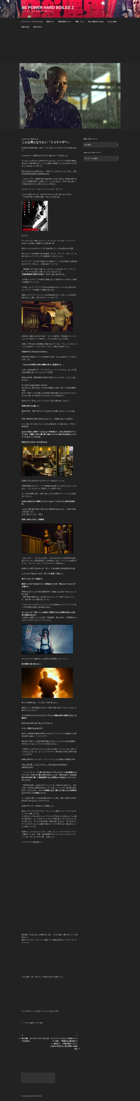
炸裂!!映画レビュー (64, 21)
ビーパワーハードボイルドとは (31, 21)
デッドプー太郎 (38, 1023)
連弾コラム (50, 21)
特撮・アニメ (79, 21)
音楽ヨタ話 (25, 27)
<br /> (28, 859)
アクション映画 (29, 1023)
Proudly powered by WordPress (31, 1096)
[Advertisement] (70, 47)
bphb (36, 139)
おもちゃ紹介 (112, 21)
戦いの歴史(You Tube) (96, 21)
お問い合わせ (37, 27)
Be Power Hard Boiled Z (48, 7)
